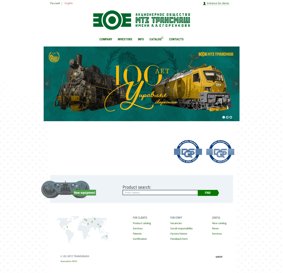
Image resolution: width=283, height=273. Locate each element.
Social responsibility (181, 228)
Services (138, 228)
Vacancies (176, 223)
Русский (55, 3)
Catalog (156, 39)
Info (141, 39)
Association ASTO (68, 261)
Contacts (176, 39)
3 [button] (230, 117)
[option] (142, 83)
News (215, 228)
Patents (137, 233)
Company (105, 39)
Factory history (178, 233)
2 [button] (227, 117)
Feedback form (179, 239)
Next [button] (236, 83)
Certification (140, 239)
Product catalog (142, 223)
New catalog (219, 223)
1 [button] (223, 117)
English (69, 3)
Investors (125, 39)
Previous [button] (47, 83)
